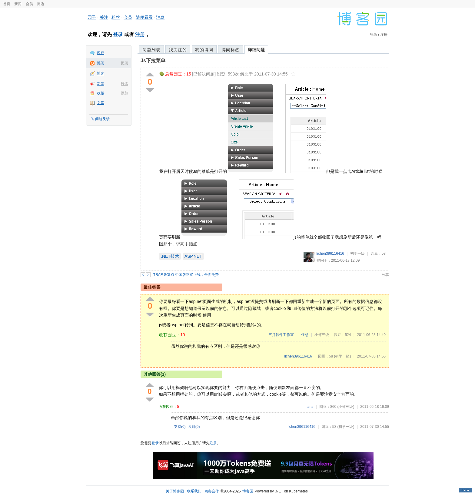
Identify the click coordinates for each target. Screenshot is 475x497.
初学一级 (357, 253)
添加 (124, 93)
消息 (160, 17)
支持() (180, 427)
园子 (92, 17)
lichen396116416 (330, 253)
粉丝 (115, 17)
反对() (194, 427)
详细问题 (256, 49)
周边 (40, 4)
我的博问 (204, 49)
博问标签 (230, 49)
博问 (100, 63)
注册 (140, 34)
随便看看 (144, 17)
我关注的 (178, 49)
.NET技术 (170, 256)
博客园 (247, 491)
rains (309, 407)
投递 (124, 84)
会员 (29, 4)
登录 (118, 34)
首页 (6, 4)
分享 (385, 275)
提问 (124, 63)
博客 (100, 73)
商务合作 (211, 491)
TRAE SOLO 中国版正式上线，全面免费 (186, 275)
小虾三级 (321, 335)
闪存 (100, 53)
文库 (100, 103)
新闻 (18, 4)
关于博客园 (175, 491)
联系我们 (194, 491)
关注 (104, 17)
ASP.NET (193, 256)
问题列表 (151, 49)
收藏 (100, 93)
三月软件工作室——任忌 (288, 335)
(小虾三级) (345, 407)
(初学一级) (342, 356)
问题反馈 (102, 119)
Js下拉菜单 (153, 60)
